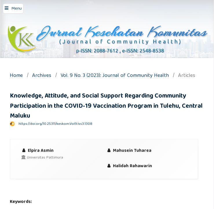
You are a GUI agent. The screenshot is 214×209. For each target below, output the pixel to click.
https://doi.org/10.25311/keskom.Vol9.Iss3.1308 (55, 124)
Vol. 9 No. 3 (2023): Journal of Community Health (115, 76)
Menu (16, 8)
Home (16, 76)
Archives (41, 76)
